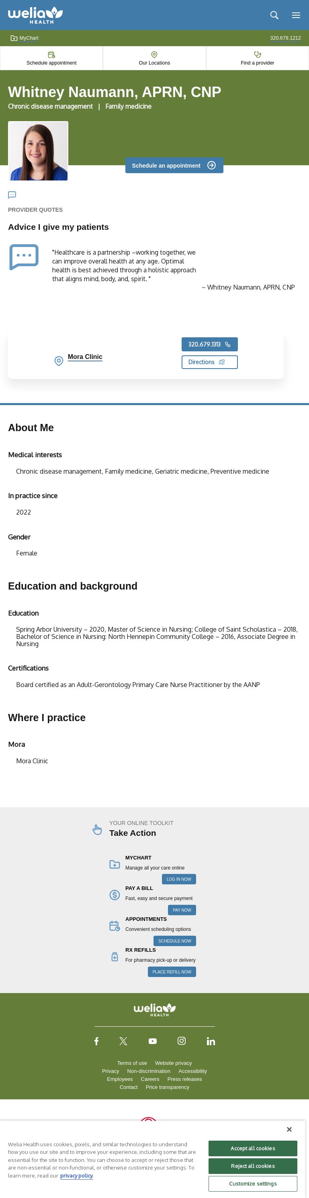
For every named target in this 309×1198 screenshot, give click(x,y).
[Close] (289, 1129)
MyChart (24, 38)
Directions (206, 362)
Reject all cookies (252, 1166)
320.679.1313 (209, 344)
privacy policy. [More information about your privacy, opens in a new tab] (76, 1175)
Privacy (110, 1071)
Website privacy (173, 1063)
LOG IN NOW (179, 879)
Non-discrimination (149, 1071)
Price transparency (167, 1087)
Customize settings (252, 1183)
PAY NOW (182, 910)
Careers (150, 1079)
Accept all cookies (253, 1148)
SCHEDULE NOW (174, 941)
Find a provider (257, 63)
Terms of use (132, 1063)
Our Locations (154, 63)
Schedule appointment (51, 63)
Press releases (185, 1079)
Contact (129, 1087)
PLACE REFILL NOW (172, 972)
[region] (152, 1159)
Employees (120, 1079)
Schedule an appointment (166, 165)
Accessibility (192, 1071)
